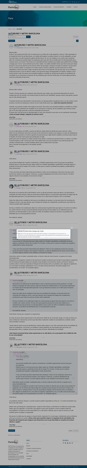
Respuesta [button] (11, 40)
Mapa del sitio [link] (47, 466)
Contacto (76, 7)
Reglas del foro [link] (75, 466)
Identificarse (65, 1)
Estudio (34, 7)
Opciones (70, 430)
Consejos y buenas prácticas (45, 7)
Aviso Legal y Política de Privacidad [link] (57, 466)
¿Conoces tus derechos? (59, 7)
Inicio (9, 29)
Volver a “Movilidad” (14, 435)
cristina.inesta (19, 47)
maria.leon (19, 126)
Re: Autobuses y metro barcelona (31, 82)
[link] (70, 2)
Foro (27, 453)
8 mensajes (76, 36)
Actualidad (69, 7)
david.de (18, 188)
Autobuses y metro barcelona (24, 33)
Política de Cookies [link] (68, 466)
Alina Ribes (19, 85)
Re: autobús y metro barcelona (30, 222)
